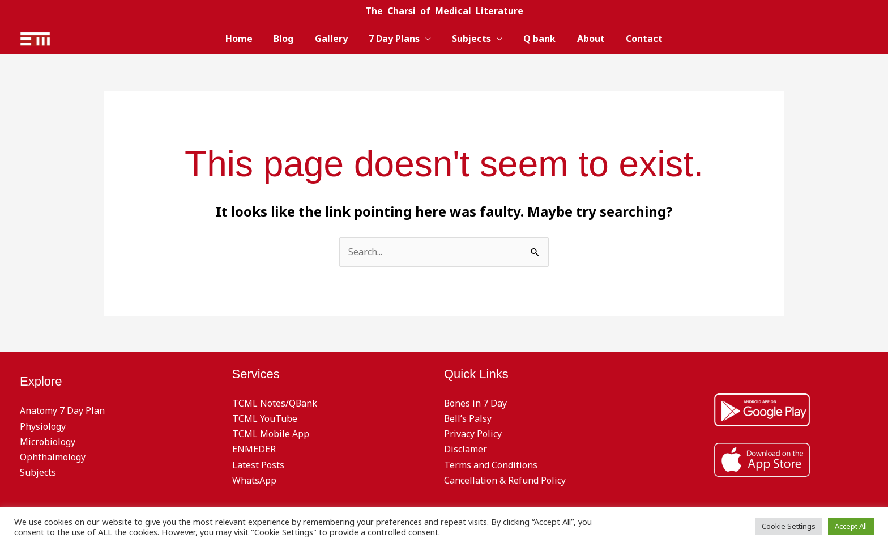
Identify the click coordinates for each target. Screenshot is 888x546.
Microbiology (47, 441)
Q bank (535, 38)
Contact (634, 38)
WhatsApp (254, 480)
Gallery (335, 38)
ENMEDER (254, 449)
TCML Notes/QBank (275, 403)
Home (249, 38)
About (583, 38)
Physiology (43, 426)
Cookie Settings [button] (789, 526)
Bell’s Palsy (468, 418)
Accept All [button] (851, 526)
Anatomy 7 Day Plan (62, 410)
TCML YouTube (264, 418)
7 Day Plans (395, 38)
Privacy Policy (473, 434)
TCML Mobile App (270, 434)
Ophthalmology (53, 457)
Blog (291, 38)
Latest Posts (258, 465)
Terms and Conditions (490, 465)
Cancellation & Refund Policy (505, 480)
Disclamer (465, 449)
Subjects (470, 38)
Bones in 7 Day (475, 403)
